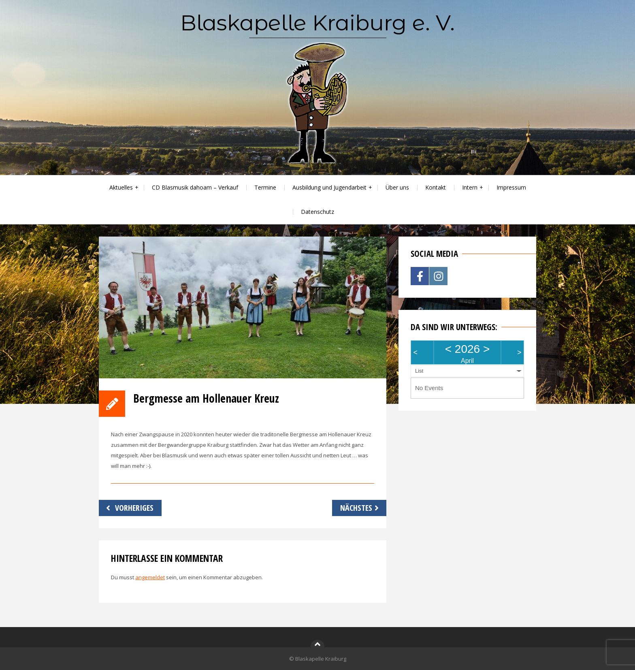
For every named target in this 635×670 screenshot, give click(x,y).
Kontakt (435, 187)
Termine (265, 187)
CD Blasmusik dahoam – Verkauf (195, 187)
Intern (469, 187)
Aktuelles (121, 187)
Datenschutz (317, 212)
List (419, 371)
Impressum (511, 187)
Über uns (397, 187)
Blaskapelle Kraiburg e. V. (317, 23)
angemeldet (150, 577)
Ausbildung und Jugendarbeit (329, 187)
